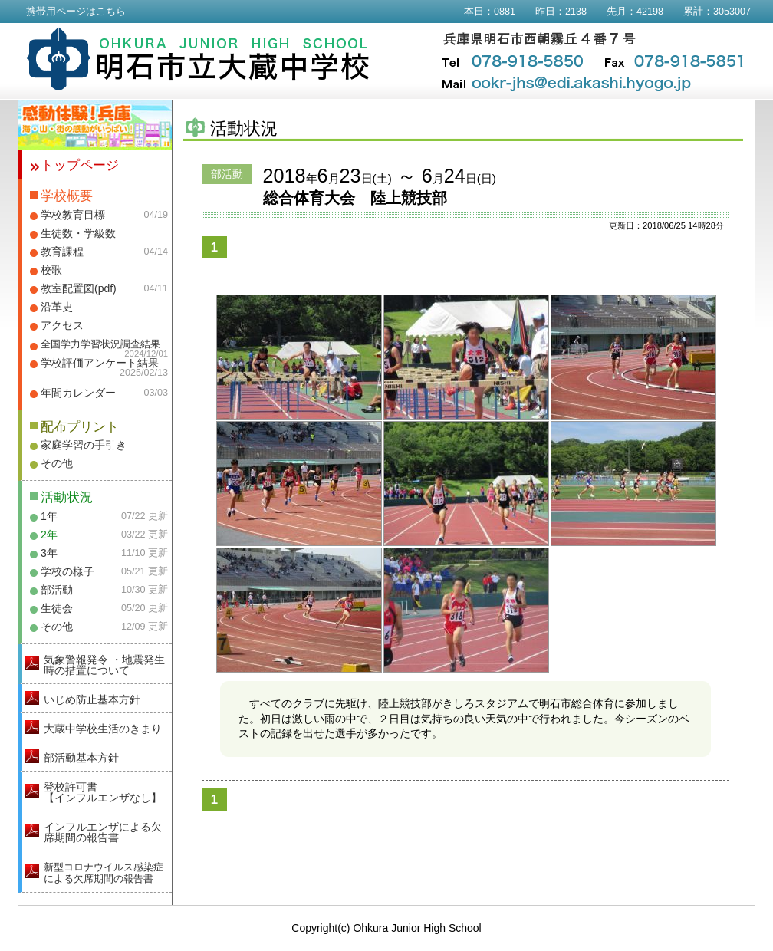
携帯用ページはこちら (76, 11)
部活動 (57, 590)
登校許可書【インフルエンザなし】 (103, 792)
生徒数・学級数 (78, 233)
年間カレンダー (78, 393)
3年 (49, 553)
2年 (49, 534)
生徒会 (57, 608)
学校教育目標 (73, 215)
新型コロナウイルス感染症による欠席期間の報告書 (103, 872)
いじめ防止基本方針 (92, 699)
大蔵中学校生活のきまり (103, 728)
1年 (49, 516)
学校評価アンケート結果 (100, 363)
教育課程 (62, 251)
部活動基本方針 (81, 758)
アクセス (62, 325)
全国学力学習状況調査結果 (100, 344)
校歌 (51, 270)
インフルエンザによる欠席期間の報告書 (103, 832)
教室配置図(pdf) (79, 288)
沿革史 (57, 307)
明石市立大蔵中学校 (198, 59)
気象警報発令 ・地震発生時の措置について (104, 664)
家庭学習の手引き (84, 445)
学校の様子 (67, 571)
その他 (57, 463)
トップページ (80, 165)
